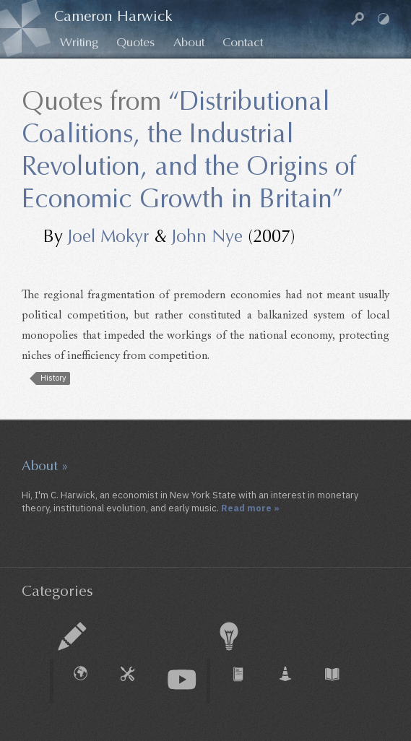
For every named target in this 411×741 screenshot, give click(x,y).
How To (135, 681)
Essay (72, 636)
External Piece (88, 681)
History (53, 378)
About (188, 42)
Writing (79, 42)
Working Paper (292, 681)
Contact (242, 42)
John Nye (207, 236)
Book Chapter (339, 681)
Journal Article (245, 681)
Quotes (135, 42)
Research (229, 636)
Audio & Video (182, 679)
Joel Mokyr (108, 236)
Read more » (250, 508)
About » (45, 466)
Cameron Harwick (113, 16)
